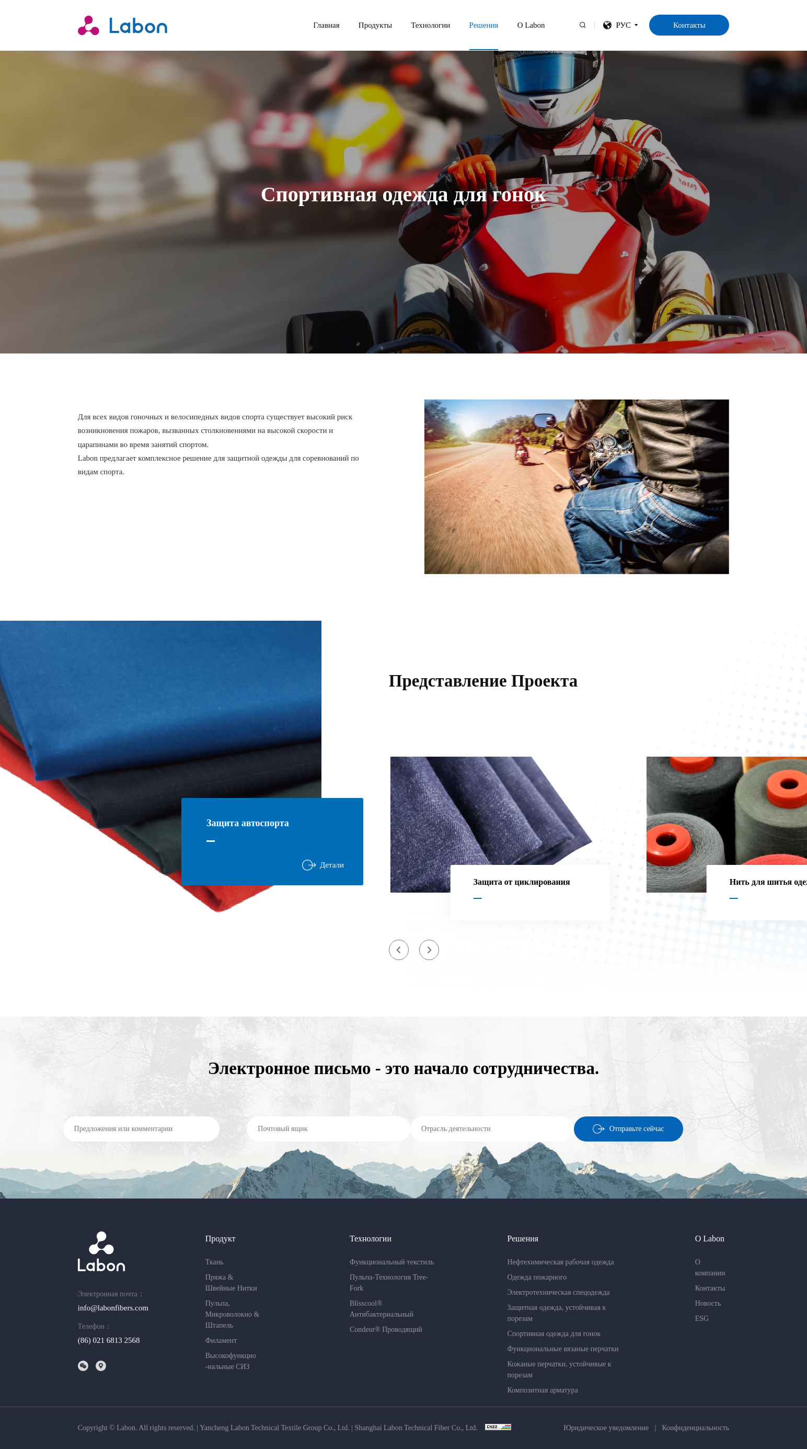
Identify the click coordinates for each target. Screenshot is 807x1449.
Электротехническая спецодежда (558, 1292)
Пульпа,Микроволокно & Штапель (232, 1314)
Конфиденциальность (695, 1428)
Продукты (375, 25)
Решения (484, 25)
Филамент (221, 1340)
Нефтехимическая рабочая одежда (560, 1262)
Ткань (214, 1262)
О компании (710, 1267)
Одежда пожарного (537, 1277)
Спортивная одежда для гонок (554, 1334)
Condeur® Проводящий (386, 1329)
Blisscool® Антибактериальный (381, 1308)
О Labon (531, 25)
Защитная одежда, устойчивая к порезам (556, 1313)
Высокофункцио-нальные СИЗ (230, 1361)
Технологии (430, 25)
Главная (326, 25)
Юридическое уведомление (606, 1428)
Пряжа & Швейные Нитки (231, 1282)
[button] (399, 950)
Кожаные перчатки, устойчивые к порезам (559, 1369)
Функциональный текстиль (392, 1262)
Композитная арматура (542, 1390)
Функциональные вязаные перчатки (562, 1349)
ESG (702, 1318)
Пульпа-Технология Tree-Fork (389, 1282)
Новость (708, 1303)
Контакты (689, 25)
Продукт (220, 1238)
